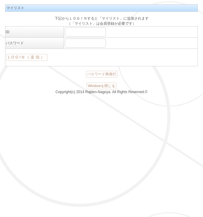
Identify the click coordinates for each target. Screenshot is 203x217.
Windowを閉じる (101, 86)
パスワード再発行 (101, 74)
